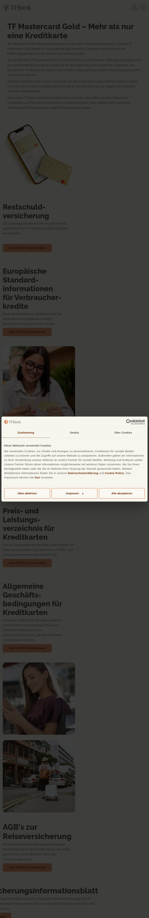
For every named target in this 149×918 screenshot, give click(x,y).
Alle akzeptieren (121, 493)
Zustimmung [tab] (25, 432)
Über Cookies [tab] (123, 432)
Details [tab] (74, 432)
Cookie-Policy (114, 473)
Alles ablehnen (27, 493)
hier (37, 477)
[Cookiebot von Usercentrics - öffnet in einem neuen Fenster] (129, 422)
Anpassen (74, 493)
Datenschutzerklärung (83, 473)
